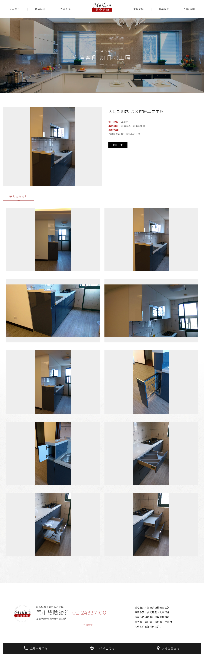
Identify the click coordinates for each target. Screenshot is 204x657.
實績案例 (40, 9)
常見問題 (138, 9)
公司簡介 (15, 9)
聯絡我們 (164, 9)
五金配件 (65, 9)
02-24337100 (89, 613)
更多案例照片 (18, 197)
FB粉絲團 (189, 9)
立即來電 (88, 625)
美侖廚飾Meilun (102, 9)
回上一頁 (118, 145)
